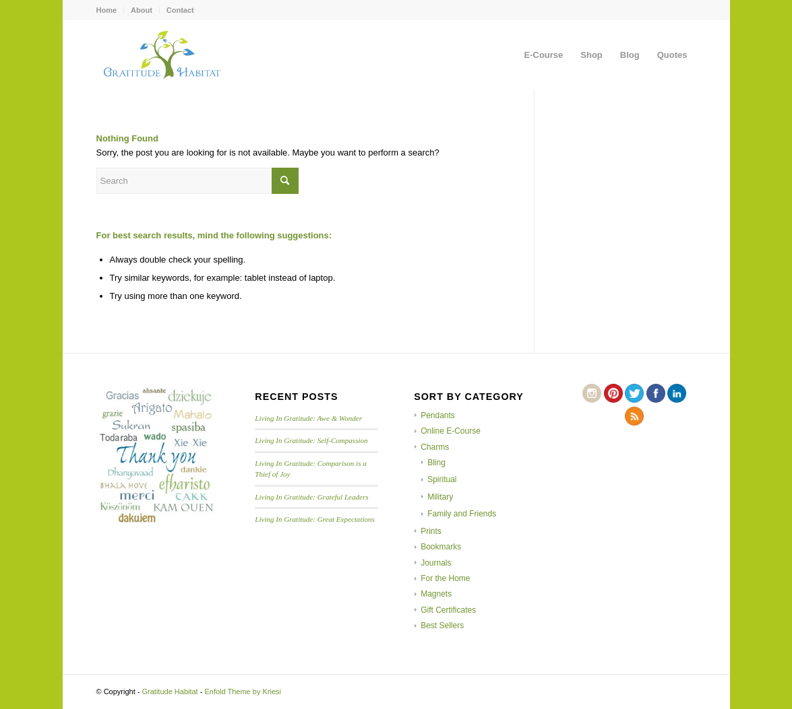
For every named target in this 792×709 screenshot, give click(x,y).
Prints (431, 531)
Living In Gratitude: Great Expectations (315, 519)
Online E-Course (451, 431)
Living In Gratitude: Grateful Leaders (311, 497)
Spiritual (441, 479)
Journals (436, 563)
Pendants (438, 415)
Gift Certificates (448, 610)
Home (106, 10)
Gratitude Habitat (170, 691)
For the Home (445, 578)
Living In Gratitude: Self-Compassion (311, 440)
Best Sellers (442, 625)
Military (440, 497)
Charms (435, 447)
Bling (436, 462)
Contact (180, 10)
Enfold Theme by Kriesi (242, 691)
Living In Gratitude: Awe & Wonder (308, 418)
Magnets (436, 594)
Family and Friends (461, 513)
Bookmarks (441, 546)
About (141, 10)
